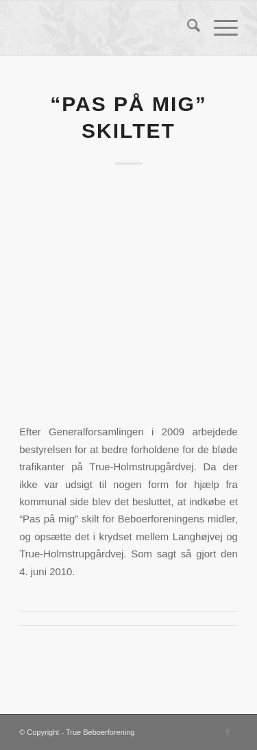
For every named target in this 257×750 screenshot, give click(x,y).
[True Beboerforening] (106, 28)
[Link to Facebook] (227, 732)
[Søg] (186, 28)
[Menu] (219, 28)
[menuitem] (186, 28)
